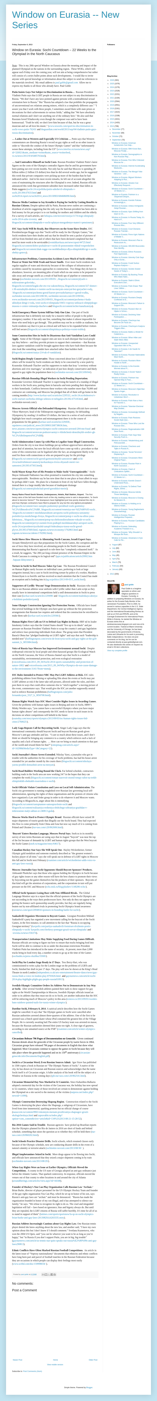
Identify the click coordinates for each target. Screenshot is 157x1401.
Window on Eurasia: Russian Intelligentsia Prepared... (123, 516)
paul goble (129, 585)
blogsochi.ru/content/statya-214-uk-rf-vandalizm (36, 352)
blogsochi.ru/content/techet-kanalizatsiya (72, 306)
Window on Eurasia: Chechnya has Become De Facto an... (126, 321)
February (116, 566)
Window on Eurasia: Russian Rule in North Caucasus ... (126, 465)
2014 (112, 123)
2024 (112, 87)
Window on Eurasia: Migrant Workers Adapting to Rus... (127, 178)
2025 (112, 84)
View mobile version (55, 1365)
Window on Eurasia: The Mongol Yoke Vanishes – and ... (127, 173)
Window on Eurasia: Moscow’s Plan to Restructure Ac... (127, 241)
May (114, 555)
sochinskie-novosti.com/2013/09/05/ (38, 279)
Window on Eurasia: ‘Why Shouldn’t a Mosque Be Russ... (127, 533)
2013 (112, 126)
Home (55, 1360)
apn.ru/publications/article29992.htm (74, 556)
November (116, 133)
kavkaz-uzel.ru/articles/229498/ (38, 596)
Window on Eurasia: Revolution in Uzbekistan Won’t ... (125, 396)
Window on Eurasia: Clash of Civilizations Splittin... (123, 470)
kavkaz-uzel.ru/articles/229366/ (44, 615)
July (114, 548)
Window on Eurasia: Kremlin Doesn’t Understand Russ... (126, 482)
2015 (112, 119)
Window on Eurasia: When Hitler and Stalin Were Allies (126, 339)
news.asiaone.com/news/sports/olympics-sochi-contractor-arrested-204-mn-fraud (51, 428)
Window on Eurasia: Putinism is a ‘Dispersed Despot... (125, 195)
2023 (112, 91)
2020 (112, 101)
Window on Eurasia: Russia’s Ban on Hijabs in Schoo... (126, 310)
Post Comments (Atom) (32, 1371)
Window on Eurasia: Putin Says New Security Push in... (126, 436)
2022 (112, 94)
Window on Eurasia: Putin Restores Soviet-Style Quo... (126, 419)
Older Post (93, 1360)
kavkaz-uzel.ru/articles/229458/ (54, 422)
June (114, 552)
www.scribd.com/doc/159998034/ (29, 1264)
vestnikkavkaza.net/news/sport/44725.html (70, 242)
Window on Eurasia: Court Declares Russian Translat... (126, 230)
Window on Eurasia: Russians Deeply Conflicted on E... (127, 299)
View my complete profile (117, 651)
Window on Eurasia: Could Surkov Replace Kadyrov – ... (125, 264)
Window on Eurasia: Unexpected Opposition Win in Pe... (125, 344)
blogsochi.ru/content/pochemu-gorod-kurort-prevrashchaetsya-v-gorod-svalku (50, 292)
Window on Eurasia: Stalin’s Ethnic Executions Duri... (126, 281)
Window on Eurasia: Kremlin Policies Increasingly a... (126, 201)
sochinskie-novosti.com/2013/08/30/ (29, 296)
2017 (112, 112)
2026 (112, 80)
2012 (112, 574)
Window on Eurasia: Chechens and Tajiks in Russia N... (126, 447)
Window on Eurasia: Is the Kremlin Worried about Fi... (125, 367)
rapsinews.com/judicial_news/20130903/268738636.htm (39, 425)
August (115, 545)
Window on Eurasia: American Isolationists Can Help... (124, 144)
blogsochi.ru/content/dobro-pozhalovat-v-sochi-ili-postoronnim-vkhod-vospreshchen (53, 245)
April (114, 559)
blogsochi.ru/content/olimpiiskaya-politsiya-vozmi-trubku (56, 329)
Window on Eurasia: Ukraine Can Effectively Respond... (125, 184)
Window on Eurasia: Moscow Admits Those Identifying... (126, 493)
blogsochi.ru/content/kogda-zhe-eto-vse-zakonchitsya (38, 286)
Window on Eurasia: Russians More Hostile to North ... (126, 362)
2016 (112, 116)
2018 (112, 108)
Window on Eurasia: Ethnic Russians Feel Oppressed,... (126, 253)
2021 (112, 98)
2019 (112, 105)
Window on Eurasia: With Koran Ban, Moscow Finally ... (126, 150)
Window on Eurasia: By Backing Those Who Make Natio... (127, 276)
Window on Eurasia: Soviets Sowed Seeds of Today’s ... (126, 270)
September (117, 140)
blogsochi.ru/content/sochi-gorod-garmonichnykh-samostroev (43, 458)
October (115, 136)
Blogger (89, 1387)
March (115, 562)
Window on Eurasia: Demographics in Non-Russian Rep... (127, 155)
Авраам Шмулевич (22, 559)
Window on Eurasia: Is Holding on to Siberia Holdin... (126, 505)
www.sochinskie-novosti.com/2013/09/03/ (32, 299)
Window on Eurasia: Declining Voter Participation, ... (126, 316)
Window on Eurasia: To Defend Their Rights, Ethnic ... (126, 487)
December (116, 129)
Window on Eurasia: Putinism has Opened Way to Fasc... (125, 379)
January (115, 569)
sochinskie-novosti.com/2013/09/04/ (66, 296)
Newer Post (17, 1360)
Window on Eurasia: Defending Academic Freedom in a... (124, 527)
